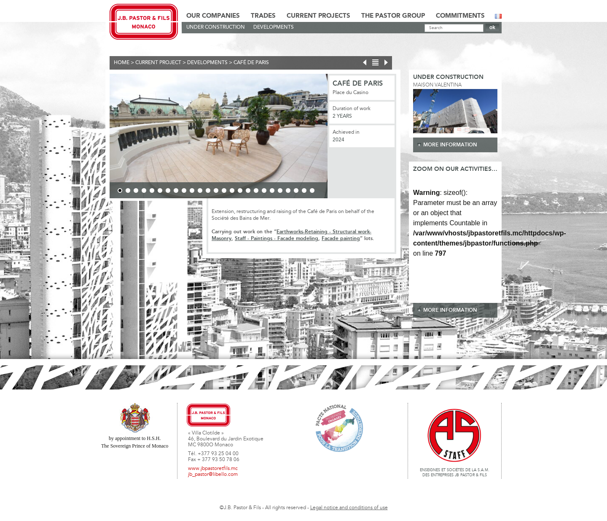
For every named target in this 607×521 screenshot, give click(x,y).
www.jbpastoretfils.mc (213, 469)
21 (280, 190)
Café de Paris (251, 63)
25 (312, 190)
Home (121, 63)
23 (296, 190)
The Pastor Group (393, 16)
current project (158, 63)
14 (224, 190)
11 (200, 190)
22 (288, 190)
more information (450, 145)
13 (216, 190)
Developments (273, 27)
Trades (263, 16)
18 (256, 190)
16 (240, 190)
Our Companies (213, 16)
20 (272, 190)
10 (192, 190)
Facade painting (341, 238)
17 (248, 190)
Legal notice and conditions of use (349, 508)
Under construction (215, 27)
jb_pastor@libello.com (213, 475)
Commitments (460, 16)
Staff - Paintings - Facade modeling (276, 238)
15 (232, 190)
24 (304, 190)
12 (208, 190)
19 (264, 190)
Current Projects (318, 16)
